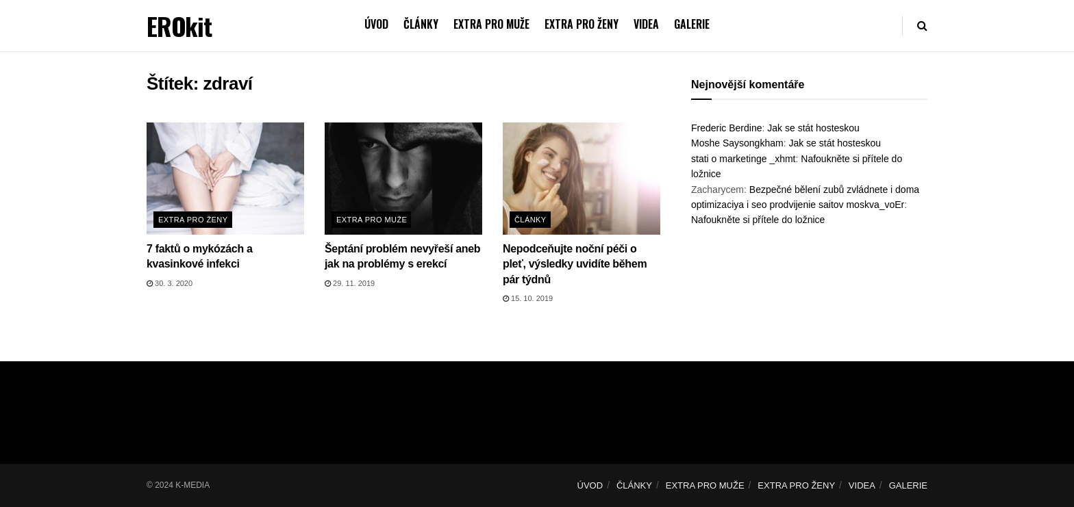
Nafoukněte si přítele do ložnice (758, 219)
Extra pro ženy (193, 220)
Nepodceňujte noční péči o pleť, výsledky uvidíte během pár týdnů (575, 264)
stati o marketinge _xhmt (743, 158)
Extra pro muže (371, 220)
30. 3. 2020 (169, 283)
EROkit (179, 26)
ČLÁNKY (420, 24)
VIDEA (646, 24)
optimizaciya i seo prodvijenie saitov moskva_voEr (797, 204)
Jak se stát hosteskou (813, 127)
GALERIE (692, 24)
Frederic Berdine (726, 127)
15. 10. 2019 (528, 298)
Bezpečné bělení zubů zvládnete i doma (834, 189)
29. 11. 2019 (350, 283)
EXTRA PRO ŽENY (582, 24)
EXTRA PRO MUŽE (491, 24)
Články (530, 220)
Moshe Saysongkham (737, 143)
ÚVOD (376, 24)
